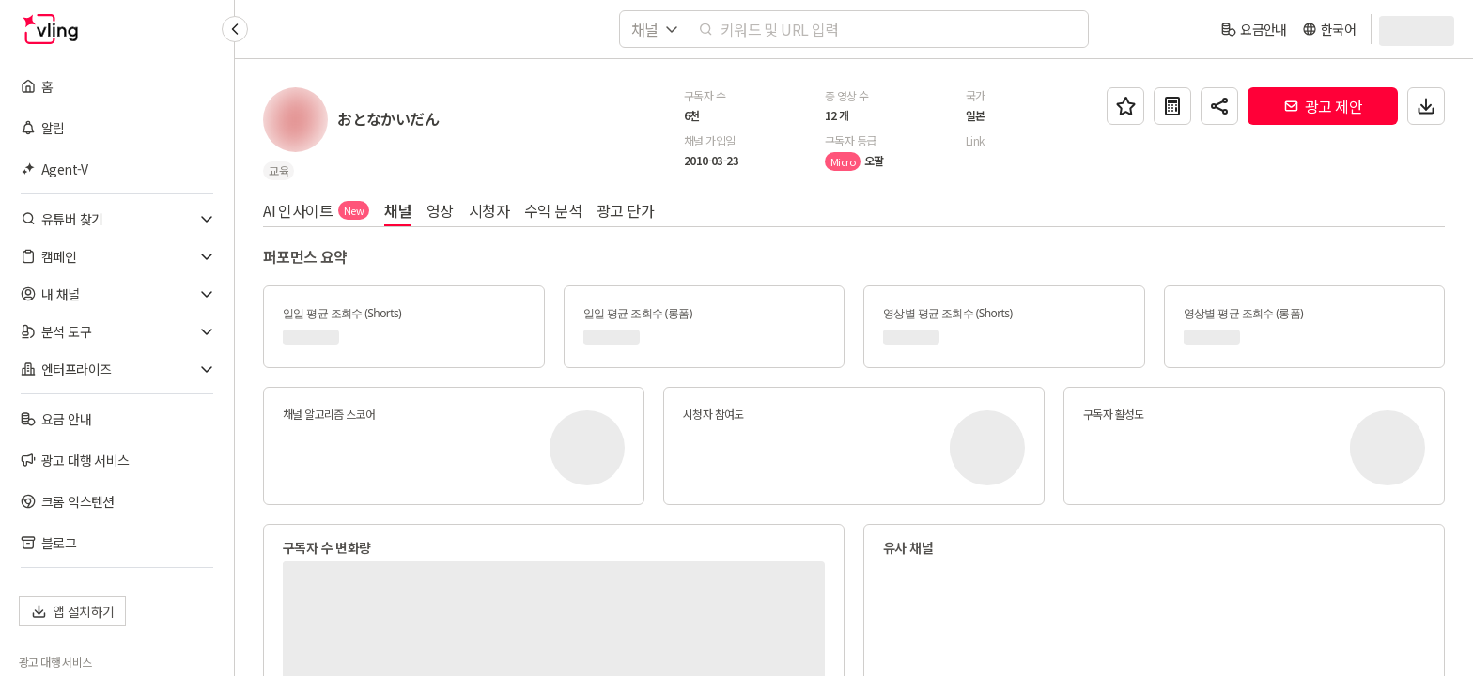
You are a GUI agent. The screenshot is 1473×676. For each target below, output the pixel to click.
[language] (1329, 29)
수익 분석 (552, 210)
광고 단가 (625, 210)
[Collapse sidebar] (235, 29)
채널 (397, 210)
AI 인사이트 (316, 210)
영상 (440, 210)
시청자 (489, 210)
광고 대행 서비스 (55, 661)
